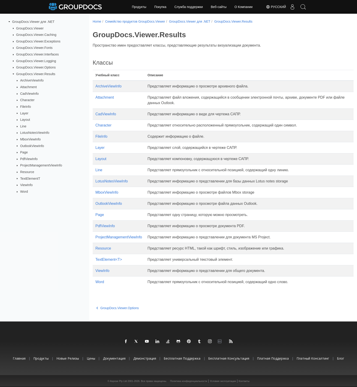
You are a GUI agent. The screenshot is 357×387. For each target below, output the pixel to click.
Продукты (139, 7)
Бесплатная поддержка (182, 358)
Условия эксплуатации (223, 381)
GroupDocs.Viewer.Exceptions (38, 41)
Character (27, 100)
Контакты (244, 381)
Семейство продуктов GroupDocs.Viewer (135, 21)
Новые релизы (67, 358)
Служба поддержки (188, 7)
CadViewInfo (29, 93)
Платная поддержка (273, 358)
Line (23, 126)
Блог (340, 358)
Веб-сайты (219, 7)
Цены (91, 358)
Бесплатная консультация (228, 358)
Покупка (160, 7)
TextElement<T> (108, 259)
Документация (114, 358)
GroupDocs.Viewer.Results (35, 74)
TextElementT (30, 178)
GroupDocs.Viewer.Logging (36, 61)
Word (24, 191)
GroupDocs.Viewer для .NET (33, 22)
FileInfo (25, 106)
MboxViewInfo (30, 139)
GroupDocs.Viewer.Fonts (34, 48)
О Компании (243, 7)
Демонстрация (144, 358)
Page (24, 152)
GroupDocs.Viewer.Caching (36, 35)
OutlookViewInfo (32, 145)
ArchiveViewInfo (32, 80)
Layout (25, 119)
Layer (24, 113)
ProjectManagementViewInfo (41, 165)
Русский (275, 7)
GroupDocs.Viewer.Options (36, 67)
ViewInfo (26, 185)
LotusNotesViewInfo (34, 132)
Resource (27, 172)
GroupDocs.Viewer (30, 28)
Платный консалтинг (313, 358)
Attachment (28, 87)
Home (97, 21)
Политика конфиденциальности (188, 381)
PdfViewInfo (29, 159)
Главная (19, 358)
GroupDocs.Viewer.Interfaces (37, 54)
